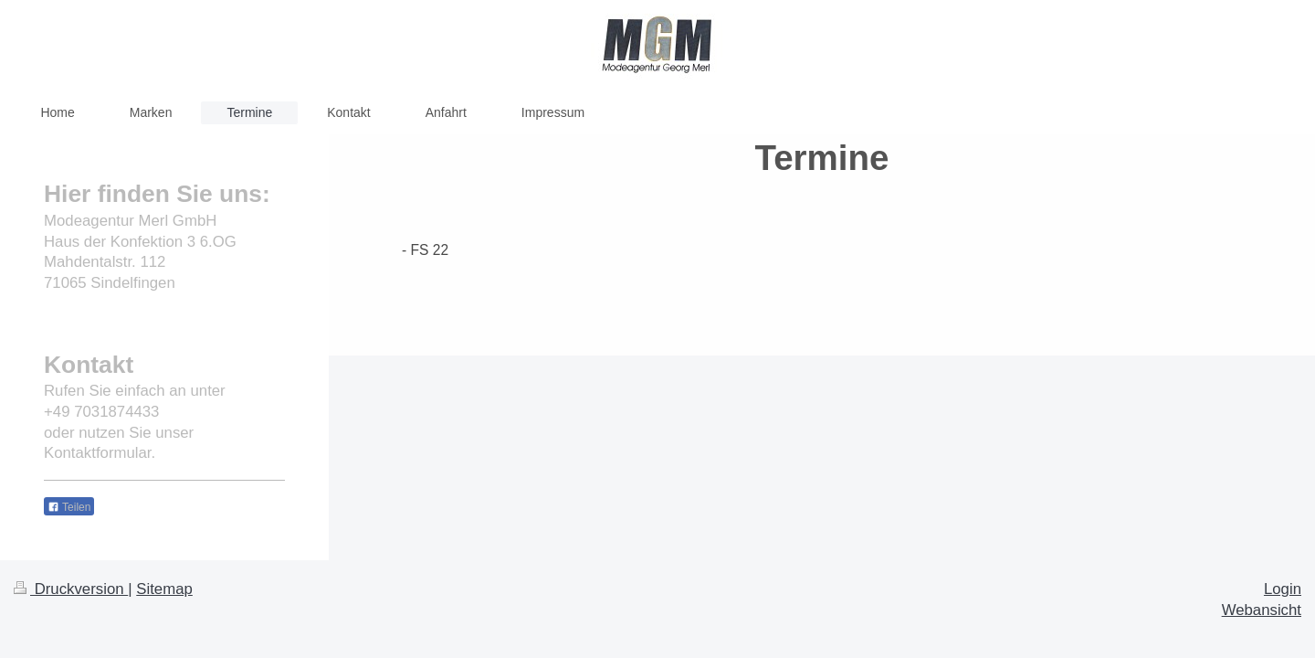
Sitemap (164, 589)
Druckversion (71, 589)
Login (1282, 589)
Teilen (68, 507)
